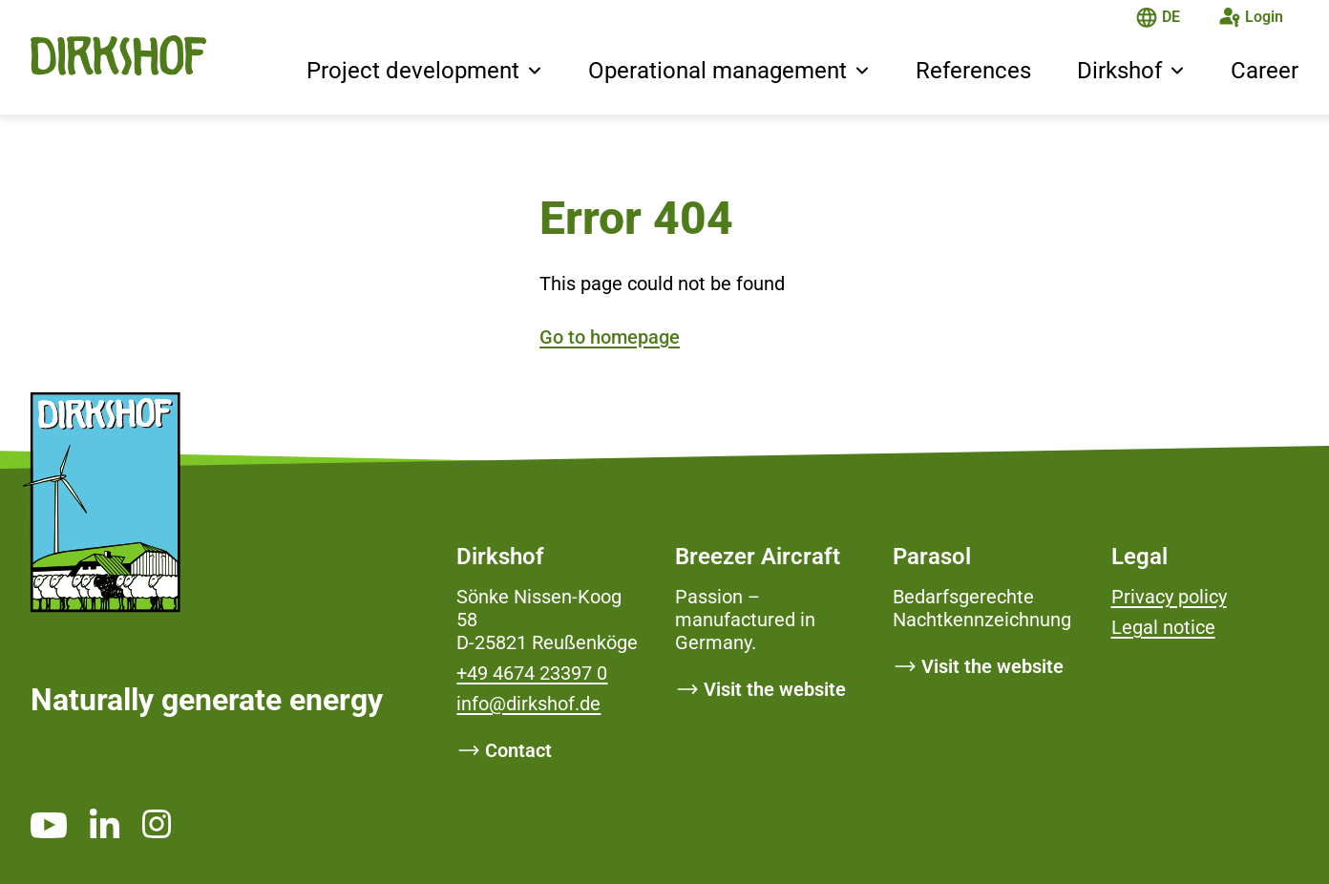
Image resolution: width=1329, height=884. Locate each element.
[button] (534, 72)
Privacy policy (1169, 596)
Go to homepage (609, 337)
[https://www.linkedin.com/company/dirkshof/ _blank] (104, 823)
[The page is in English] (1146, 20)
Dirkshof (1119, 70)
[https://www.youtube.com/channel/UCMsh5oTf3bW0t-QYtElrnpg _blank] (49, 824)
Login (1264, 17)
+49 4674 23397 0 (531, 673)
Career (1264, 70)
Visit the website (775, 689)
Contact (518, 750)
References (973, 70)
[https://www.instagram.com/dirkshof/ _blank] (156, 823)
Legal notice (1163, 627)
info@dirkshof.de (528, 703)
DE (1171, 17)
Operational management (717, 70)
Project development (412, 70)
